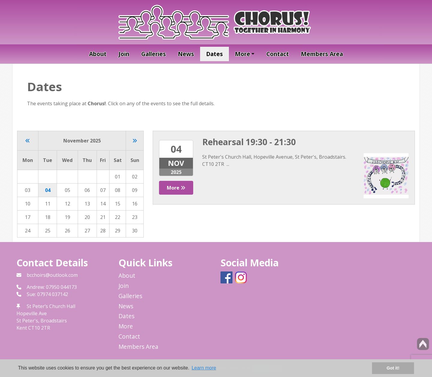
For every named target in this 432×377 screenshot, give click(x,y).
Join (123, 54)
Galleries (153, 54)
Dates (214, 54)
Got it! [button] (393, 368)
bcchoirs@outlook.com (52, 275)
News (186, 54)
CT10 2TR (39, 328)
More (176, 187)
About (97, 54)
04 (47, 190)
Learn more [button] (204, 367)
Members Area (322, 54)
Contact (277, 54)
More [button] (242, 54)
